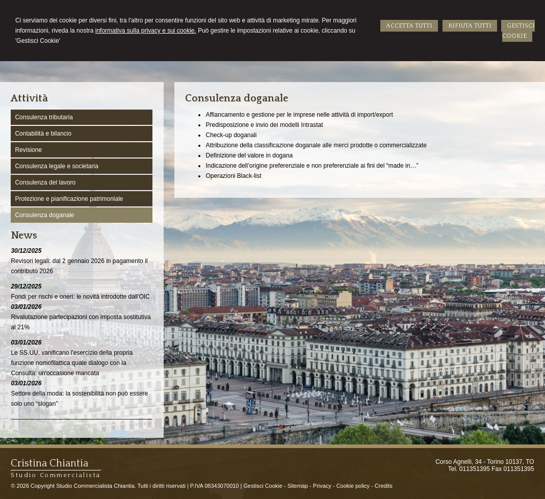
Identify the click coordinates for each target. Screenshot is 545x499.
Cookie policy (353, 486)
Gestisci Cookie (262, 486)
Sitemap (298, 486)
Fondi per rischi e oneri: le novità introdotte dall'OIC (80, 296)
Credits (384, 486)
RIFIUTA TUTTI (469, 25)
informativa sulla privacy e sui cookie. (145, 30)
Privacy (322, 486)
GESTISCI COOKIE (518, 30)
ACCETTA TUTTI (409, 25)
